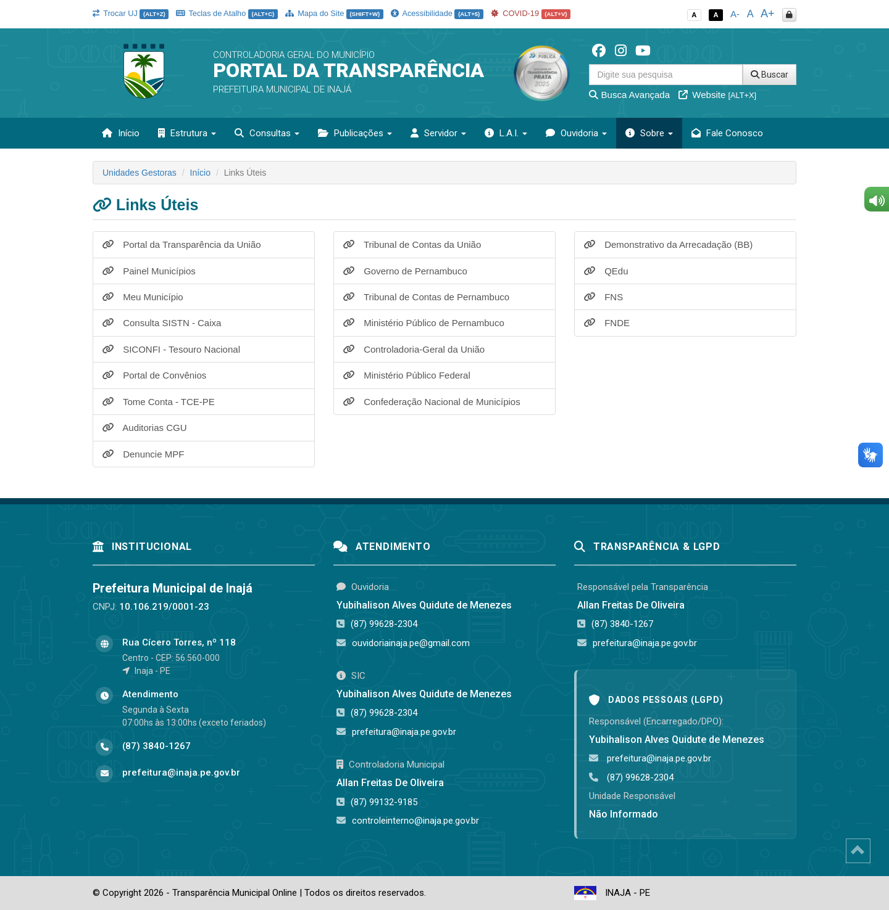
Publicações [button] (355, 133)
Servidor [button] (438, 133)
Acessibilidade (437, 13)
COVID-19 (531, 13)
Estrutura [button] (187, 133)
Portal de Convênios (154, 375)
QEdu (606, 271)
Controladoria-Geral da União (414, 349)
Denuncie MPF (143, 454)
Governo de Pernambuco (405, 271)
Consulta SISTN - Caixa (161, 323)
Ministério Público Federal (406, 375)
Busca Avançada (629, 94)
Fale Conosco (727, 133)
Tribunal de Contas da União (412, 244)
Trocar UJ (131, 13)
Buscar (769, 75)
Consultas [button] (267, 133)
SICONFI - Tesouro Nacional (171, 349)
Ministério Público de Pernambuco (423, 323)
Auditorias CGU (144, 427)
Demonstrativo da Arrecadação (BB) (668, 244)
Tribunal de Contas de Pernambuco (426, 297)
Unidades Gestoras (139, 173)
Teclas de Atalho (227, 13)
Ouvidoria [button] (576, 133)
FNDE (607, 323)
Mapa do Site (334, 13)
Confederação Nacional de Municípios (431, 401)
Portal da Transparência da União (181, 244)
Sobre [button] (649, 133)
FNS (603, 297)
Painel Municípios (149, 271)
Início (121, 133)
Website (717, 94)
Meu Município (142, 297)
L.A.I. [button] (506, 133)
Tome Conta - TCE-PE (158, 401)
